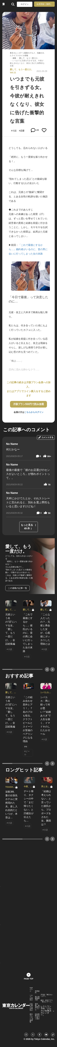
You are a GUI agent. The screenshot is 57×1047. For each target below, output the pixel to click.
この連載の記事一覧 (17, 588)
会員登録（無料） (44, 4)
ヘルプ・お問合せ (31, 998)
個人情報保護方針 (37, 998)
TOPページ (31, 989)
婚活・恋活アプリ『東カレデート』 (47, 1001)
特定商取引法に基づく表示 (37, 1016)
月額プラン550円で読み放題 (28, 404)
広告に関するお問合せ (31, 1007)
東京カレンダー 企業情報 (31, 1018)
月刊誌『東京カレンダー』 (47, 995)
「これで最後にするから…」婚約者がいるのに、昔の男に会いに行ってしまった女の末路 (28, 249)
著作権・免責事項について (37, 1007)
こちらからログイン (33, 412)
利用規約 (37, 991)
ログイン (25, 4)
